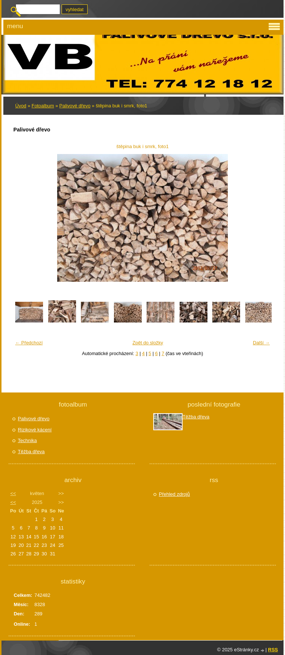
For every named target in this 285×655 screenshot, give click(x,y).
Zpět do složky (147, 342)
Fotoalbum (43, 105)
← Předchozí (29, 342)
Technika (27, 440)
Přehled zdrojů (174, 494)
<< (13, 493)
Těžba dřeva (31, 451)
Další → (261, 342)
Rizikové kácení (35, 429)
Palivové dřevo (75, 105)
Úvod (20, 105)
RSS (273, 649)
